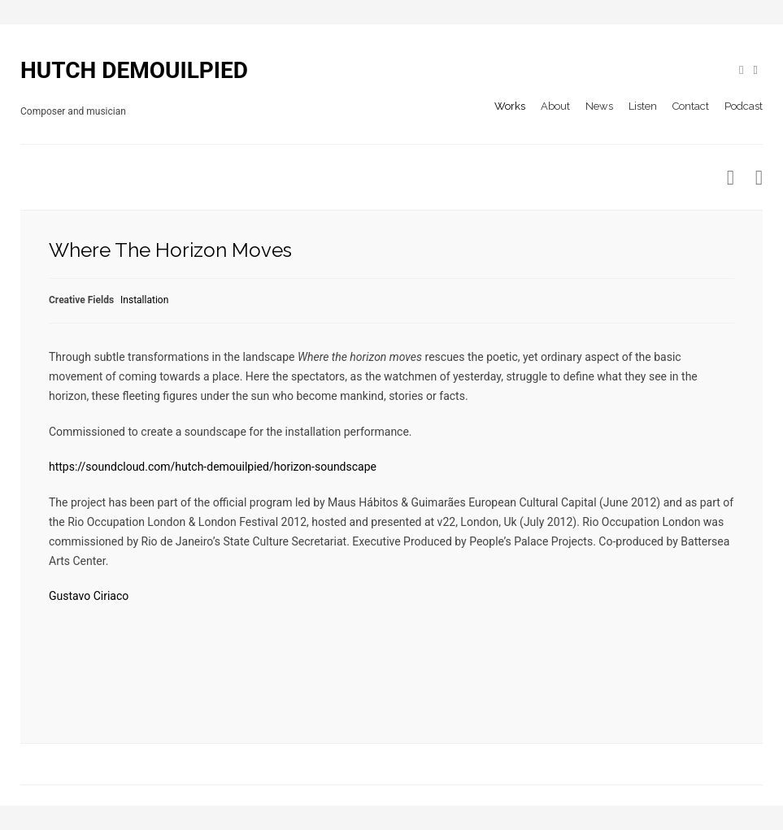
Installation (144, 300)
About (555, 106)
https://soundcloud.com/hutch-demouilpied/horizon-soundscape (212, 466)
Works (509, 106)
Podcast (743, 106)
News (599, 106)
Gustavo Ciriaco (88, 595)
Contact (690, 106)
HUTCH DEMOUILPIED (134, 70)
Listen (643, 106)
